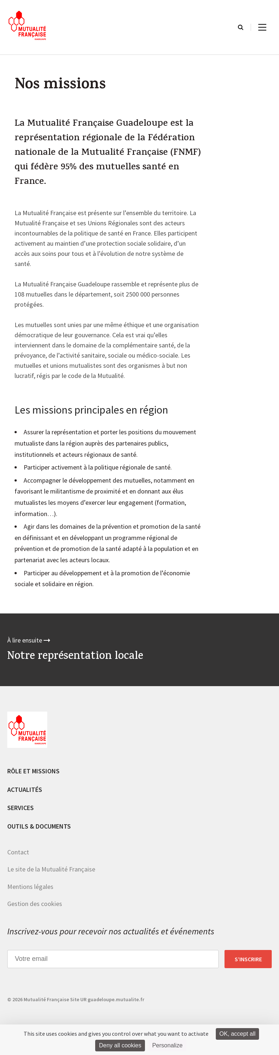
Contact (18, 852)
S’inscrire (248, 959)
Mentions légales (30, 886)
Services (20, 808)
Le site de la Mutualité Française (51, 869)
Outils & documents (39, 826)
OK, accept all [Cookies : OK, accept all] (237, 1034)
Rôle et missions (33, 771)
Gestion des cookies (34, 903)
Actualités (24, 789)
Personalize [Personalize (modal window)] (167, 1045)
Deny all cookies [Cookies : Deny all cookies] (120, 1045)
